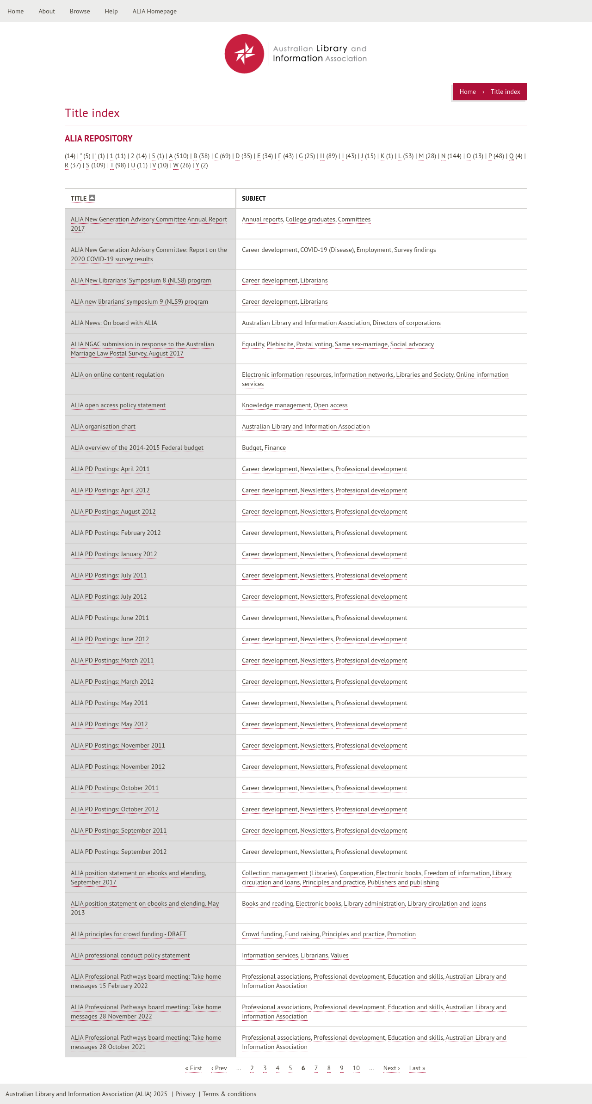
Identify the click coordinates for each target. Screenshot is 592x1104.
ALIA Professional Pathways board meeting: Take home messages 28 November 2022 (146, 1011)
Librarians (313, 280)
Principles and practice (333, 882)
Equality (253, 344)
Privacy (185, 1094)
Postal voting (314, 344)
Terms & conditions (229, 1094)
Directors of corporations (407, 323)
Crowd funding (262, 934)
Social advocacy (412, 344)
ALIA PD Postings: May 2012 (109, 724)
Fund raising (302, 934)
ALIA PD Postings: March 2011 (112, 660)
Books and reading (267, 903)
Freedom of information (457, 873)
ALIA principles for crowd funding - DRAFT (128, 934)
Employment (374, 249)
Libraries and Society (425, 374)
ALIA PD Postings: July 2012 (109, 596)
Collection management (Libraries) (289, 873)
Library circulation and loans (446, 903)
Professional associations (276, 976)
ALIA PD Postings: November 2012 (118, 766)
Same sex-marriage (361, 344)
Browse (80, 11)
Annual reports (262, 219)
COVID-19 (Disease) (327, 249)
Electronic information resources (286, 374)
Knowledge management (276, 405)
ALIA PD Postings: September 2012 (119, 851)
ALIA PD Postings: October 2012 (115, 809)
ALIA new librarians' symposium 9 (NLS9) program (139, 301)
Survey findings (415, 249)
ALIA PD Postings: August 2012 (113, 511)
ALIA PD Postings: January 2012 (114, 554)
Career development (269, 249)
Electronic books (398, 873)
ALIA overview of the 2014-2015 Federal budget (137, 447)
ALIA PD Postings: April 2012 (110, 490)
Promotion (401, 934)
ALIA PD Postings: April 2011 (110, 469)
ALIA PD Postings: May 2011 (109, 703)
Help (111, 11)
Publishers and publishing (403, 882)
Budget (252, 447)
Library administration (374, 903)
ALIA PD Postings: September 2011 (119, 830)
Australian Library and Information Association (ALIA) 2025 (86, 1094)
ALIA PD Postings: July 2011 (109, 575)
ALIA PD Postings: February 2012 (116, 532)
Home (15, 11)
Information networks (364, 374)
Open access (331, 405)
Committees (354, 219)
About (46, 11)
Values (340, 955)
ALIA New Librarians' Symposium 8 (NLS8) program (141, 280)
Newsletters (316, 469)
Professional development (371, 469)
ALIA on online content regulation (117, 374)
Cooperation (357, 873)
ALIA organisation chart (103, 426)
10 (356, 1068)
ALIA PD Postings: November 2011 (118, 745)
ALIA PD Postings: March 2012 (112, 681)
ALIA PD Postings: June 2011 (110, 617)
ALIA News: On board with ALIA (114, 323)
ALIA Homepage (155, 11)
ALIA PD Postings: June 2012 (110, 639)
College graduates (310, 219)
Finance (275, 447)
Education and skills (416, 976)
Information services (270, 955)
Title (83, 198)
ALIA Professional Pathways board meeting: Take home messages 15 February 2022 (146, 981)
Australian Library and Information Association (306, 323)
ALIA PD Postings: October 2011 (115, 788)
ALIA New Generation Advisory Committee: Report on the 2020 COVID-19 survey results (149, 254)
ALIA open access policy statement (118, 405)
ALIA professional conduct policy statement (130, 955)
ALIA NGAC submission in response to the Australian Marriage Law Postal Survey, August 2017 (142, 348)
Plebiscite (280, 344)
